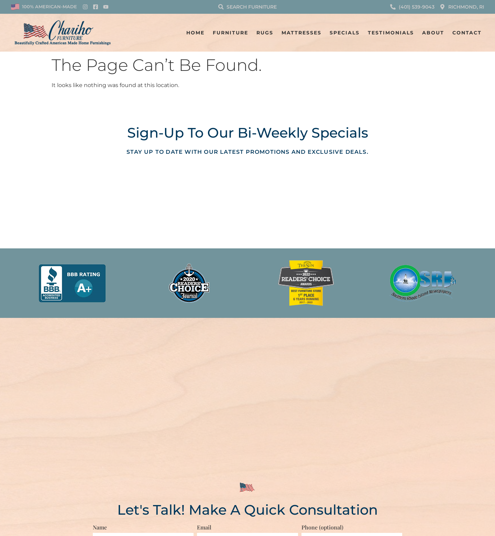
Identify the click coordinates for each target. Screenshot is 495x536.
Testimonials (391, 33)
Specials (345, 33)
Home (195, 33)
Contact (467, 33)
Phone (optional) (322, 527)
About (433, 33)
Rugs (264, 33)
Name (100, 527)
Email (204, 527)
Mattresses (301, 33)
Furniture (230, 33)
